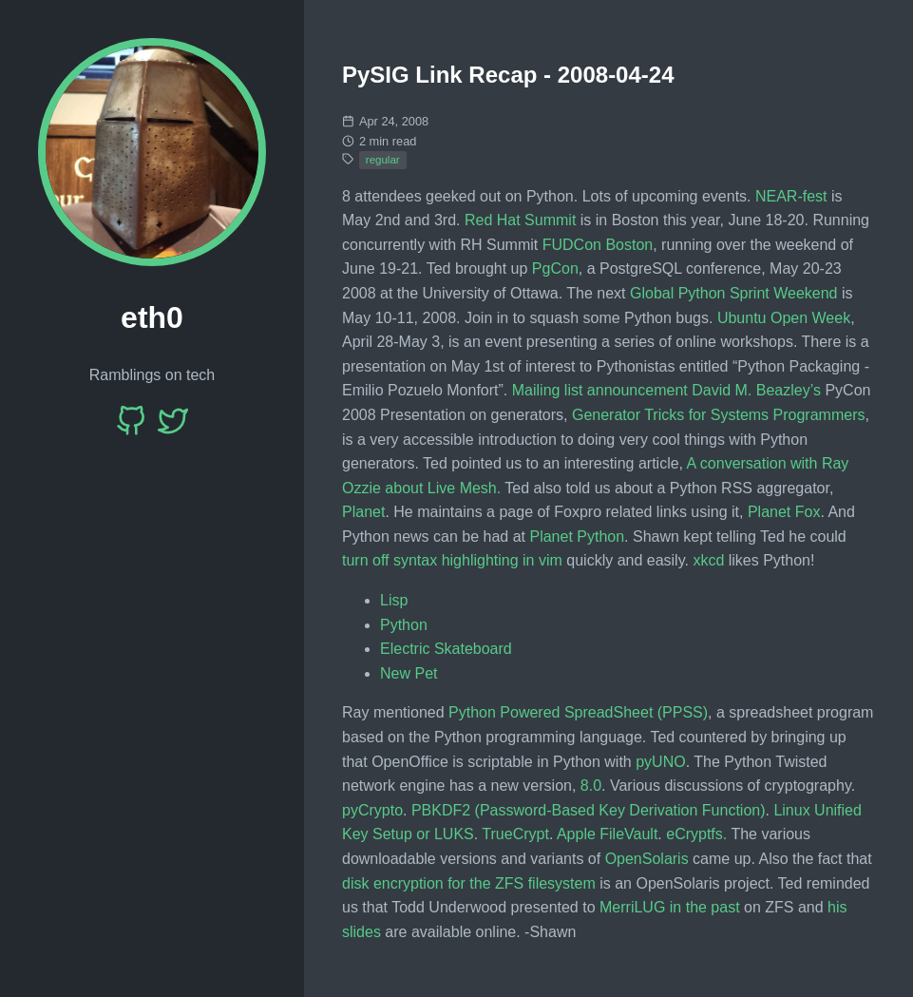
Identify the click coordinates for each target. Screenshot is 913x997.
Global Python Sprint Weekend (734, 293)
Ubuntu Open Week (783, 318)
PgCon (555, 268)
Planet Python (576, 536)
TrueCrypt (515, 834)
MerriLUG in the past (669, 907)
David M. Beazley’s (756, 390)
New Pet (408, 673)
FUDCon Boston (598, 245)
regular (383, 159)
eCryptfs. (696, 834)
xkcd (708, 560)
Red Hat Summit (520, 220)
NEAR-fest (791, 196)
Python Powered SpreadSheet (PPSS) (578, 712)
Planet (363, 512)
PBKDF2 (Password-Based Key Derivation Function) (588, 810)
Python (404, 625)
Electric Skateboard (446, 649)
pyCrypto (372, 810)
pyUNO (660, 762)
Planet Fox (784, 512)
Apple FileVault (607, 834)
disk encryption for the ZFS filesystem (469, 883)
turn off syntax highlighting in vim (452, 560)
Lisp (394, 600)
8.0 (590, 785)
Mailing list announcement (600, 390)
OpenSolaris (647, 859)
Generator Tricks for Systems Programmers (718, 415)
